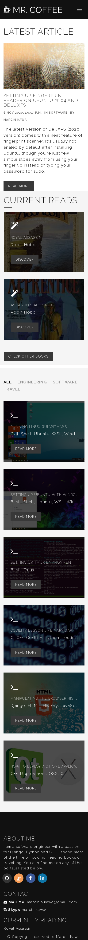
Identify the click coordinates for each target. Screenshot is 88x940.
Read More (19, 186)
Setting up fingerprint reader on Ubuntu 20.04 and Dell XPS (41, 100)
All (8, 382)
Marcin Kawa (15, 119)
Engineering (32, 382)
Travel (12, 389)
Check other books (28, 356)
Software (58, 112)
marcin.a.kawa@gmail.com (52, 902)
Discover (24, 259)
